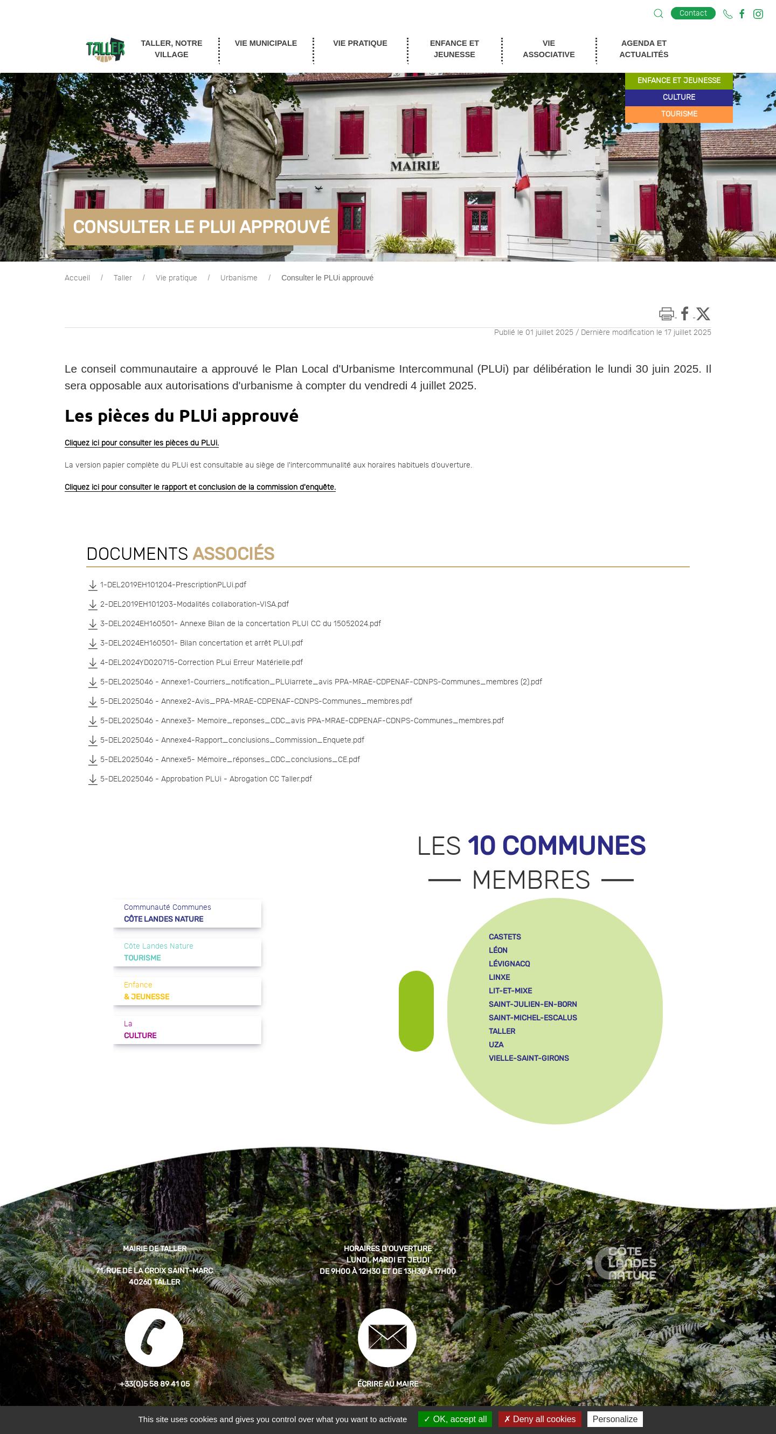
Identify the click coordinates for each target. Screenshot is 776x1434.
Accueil (77, 278)
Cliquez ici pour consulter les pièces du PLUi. (142, 443)
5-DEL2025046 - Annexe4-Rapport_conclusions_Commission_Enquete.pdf (225, 740)
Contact (693, 13)
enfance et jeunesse (679, 81)
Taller (123, 278)
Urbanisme (239, 278)
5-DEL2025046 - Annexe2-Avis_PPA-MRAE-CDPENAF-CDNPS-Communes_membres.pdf (249, 702)
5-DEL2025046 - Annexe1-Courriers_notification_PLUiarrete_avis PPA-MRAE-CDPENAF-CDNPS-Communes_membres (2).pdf (314, 682)
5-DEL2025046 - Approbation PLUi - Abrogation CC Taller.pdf (199, 779)
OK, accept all (455, 1419)
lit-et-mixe (510, 991)
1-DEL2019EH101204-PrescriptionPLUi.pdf (166, 585)
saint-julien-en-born (533, 1004)
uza (496, 1044)
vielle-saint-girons (529, 1058)
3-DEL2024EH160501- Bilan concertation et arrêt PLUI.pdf (194, 643)
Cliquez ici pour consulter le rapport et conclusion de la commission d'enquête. (200, 487)
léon (498, 950)
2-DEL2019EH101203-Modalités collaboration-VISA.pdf (187, 605)
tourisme (679, 114)
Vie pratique (176, 278)
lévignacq (509, 964)
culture (679, 97)
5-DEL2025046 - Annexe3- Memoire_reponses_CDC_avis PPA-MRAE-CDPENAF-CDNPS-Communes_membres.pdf (295, 721)
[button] (658, 13)
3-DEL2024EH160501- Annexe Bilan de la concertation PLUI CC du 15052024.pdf (233, 624)
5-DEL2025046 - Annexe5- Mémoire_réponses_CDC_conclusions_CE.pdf (223, 760)
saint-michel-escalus (533, 1018)
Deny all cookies (540, 1419)
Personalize (615, 1419)
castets (505, 937)
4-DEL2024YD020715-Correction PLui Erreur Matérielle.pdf (194, 663)
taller (502, 1031)
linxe (499, 977)
